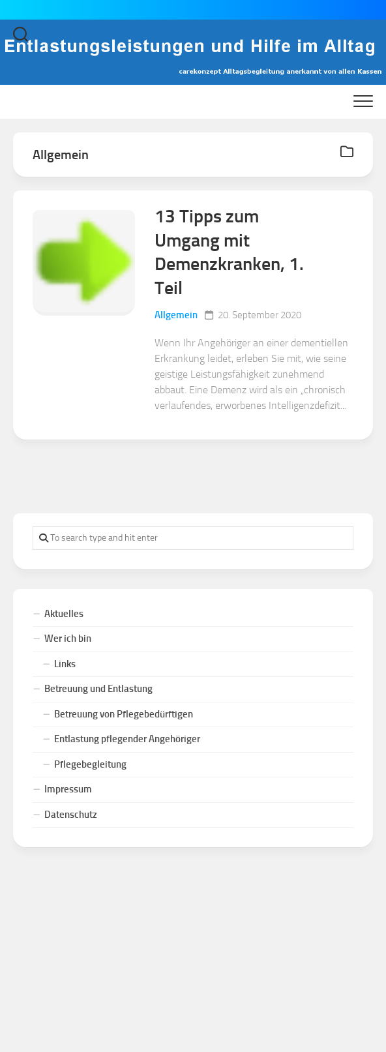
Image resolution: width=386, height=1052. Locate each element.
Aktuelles (63, 614)
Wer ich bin (67, 638)
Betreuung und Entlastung (98, 689)
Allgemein (176, 315)
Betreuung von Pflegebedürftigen (123, 714)
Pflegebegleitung (90, 764)
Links (65, 664)
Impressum (68, 789)
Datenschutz (70, 814)
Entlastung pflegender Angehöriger (127, 739)
